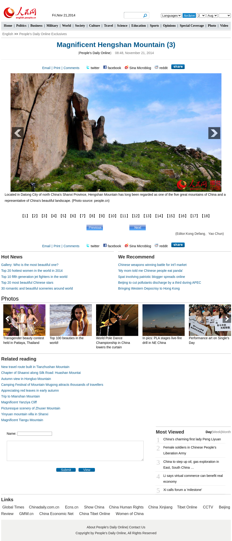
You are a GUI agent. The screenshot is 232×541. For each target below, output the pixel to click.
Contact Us (137, 527)
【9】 (102, 216)
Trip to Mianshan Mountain (20, 396)
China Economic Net (56, 514)
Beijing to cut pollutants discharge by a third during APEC (159, 282)
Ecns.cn (71, 507)
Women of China (130, 514)
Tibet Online (187, 507)
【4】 (54, 216)
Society (80, 25)
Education (138, 25)
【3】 (44, 216)
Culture (94, 25)
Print (57, 68)
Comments (71, 68)
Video (224, 25)
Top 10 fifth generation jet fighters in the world (34, 277)
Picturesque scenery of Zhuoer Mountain (30, 408)
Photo (212, 25)
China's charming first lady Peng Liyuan (192, 439)
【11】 (124, 216)
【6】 (73, 216)
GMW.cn (27, 514)
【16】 (182, 216)
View (86, 470)
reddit (163, 68)
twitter (95, 68)
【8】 (92, 216)
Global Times (13, 507)
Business (36, 25)
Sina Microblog (140, 68)
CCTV (208, 507)
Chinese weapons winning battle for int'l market (152, 265)
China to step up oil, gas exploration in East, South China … (191, 464)
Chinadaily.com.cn (44, 507)
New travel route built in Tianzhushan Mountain (35, 367)
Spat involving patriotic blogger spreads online (151, 277)
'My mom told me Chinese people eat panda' (150, 270)
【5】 (63, 216)
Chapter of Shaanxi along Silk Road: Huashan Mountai (41, 373)
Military (52, 25)
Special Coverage (192, 25)
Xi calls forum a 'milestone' (182, 490)
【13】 (147, 216)
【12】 (136, 216)
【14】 (159, 216)
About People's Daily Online (107, 527)
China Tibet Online (94, 514)
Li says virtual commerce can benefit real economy (193, 478)
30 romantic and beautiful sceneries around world (37, 288)
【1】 (25, 216)
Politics (21, 25)
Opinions (169, 25)
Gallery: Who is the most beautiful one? (29, 265)
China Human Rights (126, 507)
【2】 (35, 216)
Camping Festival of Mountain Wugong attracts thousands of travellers (52, 384)
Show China (94, 507)
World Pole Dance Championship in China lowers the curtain (113, 342)
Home (8, 25)
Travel (108, 25)
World (66, 25)
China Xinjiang (160, 507)
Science (122, 25)
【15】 (171, 216)
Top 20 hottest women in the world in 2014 (32, 270)
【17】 (194, 216)
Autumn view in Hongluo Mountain (26, 379)
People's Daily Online (94, 53)
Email (46, 68)
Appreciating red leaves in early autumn (30, 390)
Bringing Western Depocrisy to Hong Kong (149, 288)
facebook (114, 68)
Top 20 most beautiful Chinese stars (27, 282)
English (7, 34)
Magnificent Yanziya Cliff (19, 402)
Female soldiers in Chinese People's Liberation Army (189, 450)
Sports (154, 25)
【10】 (112, 216)
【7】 (82, 216)
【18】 (206, 216)
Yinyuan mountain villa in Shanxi (24, 414)
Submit (66, 470)
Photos (10, 298)
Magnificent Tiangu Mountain (22, 420)
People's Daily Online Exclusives (43, 34)
